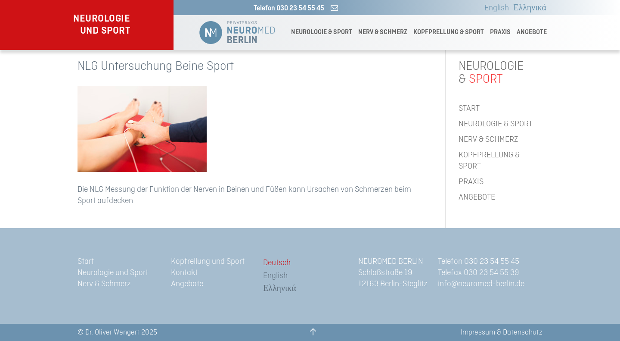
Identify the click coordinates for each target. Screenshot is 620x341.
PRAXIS (500, 32)
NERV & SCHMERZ (382, 32)
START (469, 108)
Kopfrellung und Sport (208, 261)
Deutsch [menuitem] (277, 262)
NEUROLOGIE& (491, 73)
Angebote (187, 283)
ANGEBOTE (532, 32)
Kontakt (184, 272)
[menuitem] (494, 8)
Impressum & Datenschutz (501, 332)
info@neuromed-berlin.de (481, 283)
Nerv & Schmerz (104, 283)
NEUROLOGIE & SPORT (321, 32)
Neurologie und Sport (113, 272)
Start (86, 261)
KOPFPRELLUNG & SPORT (448, 32)
